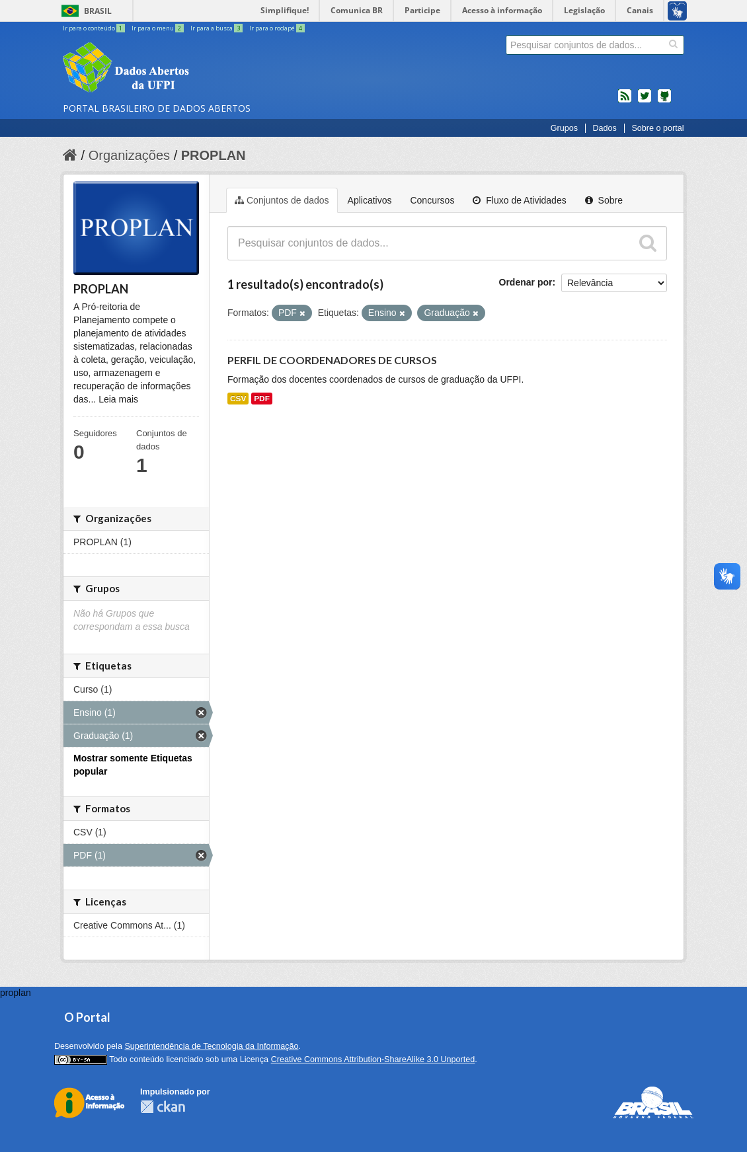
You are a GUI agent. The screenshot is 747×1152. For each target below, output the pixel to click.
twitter (644, 101)
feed (624, 101)
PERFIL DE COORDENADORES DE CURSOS (332, 360)
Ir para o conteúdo (94, 28)
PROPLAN (213, 155)
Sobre (604, 200)
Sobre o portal (657, 128)
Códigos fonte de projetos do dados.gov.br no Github (664, 101)
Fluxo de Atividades (519, 200)
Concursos (432, 200)
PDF (262, 398)
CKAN (162, 1107)
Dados (604, 128)
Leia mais (118, 399)
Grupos (564, 128)
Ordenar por (526, 282)
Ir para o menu (158, 28)
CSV (238, 398)
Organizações (129, 155)
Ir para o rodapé (277, 28)
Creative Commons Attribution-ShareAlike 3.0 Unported (373, 1059)
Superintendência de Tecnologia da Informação (211, 1046)
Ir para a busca (217, 28)
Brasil (98, 11)
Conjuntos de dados (282, 200)
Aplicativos (370, 200)
